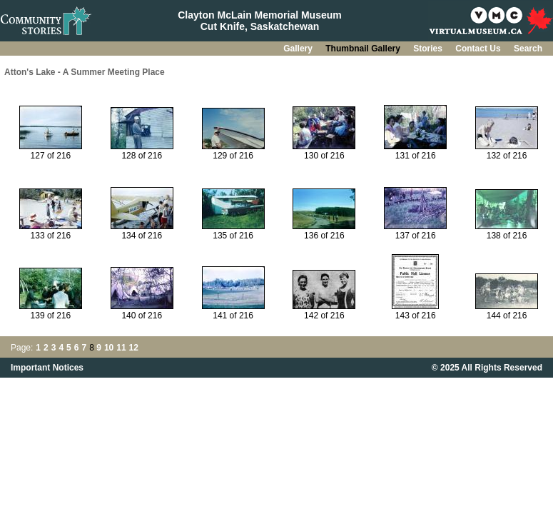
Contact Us (479, 49)
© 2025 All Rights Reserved (487, 368)
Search (528, 49)
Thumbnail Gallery (363, 49)
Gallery (299, 49)
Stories (429, 49)
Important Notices (47, 368)
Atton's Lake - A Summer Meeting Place (84, 72)
